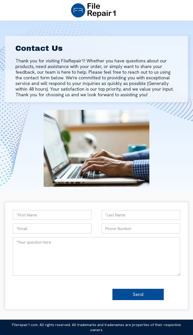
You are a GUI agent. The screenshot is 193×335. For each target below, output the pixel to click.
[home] (92, 10)
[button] (120, 10)
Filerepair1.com (25, 324)
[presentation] (68, 294)
